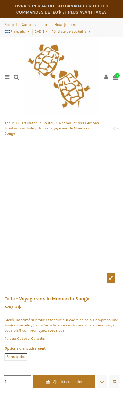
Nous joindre (65, 25)
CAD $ (41, 31)
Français (18, 31)
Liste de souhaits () (71, 31)
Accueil (11, 25)
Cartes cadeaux (35, 25)
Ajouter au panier (64, 382)
